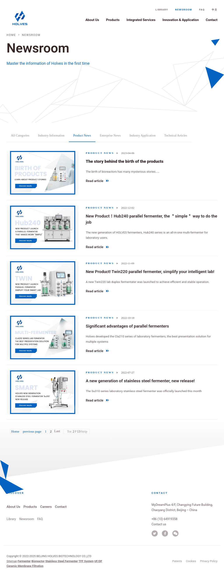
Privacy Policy (208, 561)
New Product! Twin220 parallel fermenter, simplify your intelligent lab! (150, 271)
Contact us (159, 524)
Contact (211, 20)
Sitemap (12, 561)
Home (11, 35)
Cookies (191, 561)
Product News (82, 135)
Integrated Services (140, 20)
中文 (214, 9)
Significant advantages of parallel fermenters (127, 326)
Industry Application (143, 135)
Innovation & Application (181, 20)
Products (112, 20)
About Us (92, 20)
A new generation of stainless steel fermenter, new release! (140, 380)
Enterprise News (110, 135)
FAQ (202, 9)
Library (162, 9)
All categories (20, 135)
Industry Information (51, 135)
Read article (97, 181)
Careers (46, 507)
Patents (177, 561)
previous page (32, 431)
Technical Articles (175, 135)
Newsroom (183, 9)
